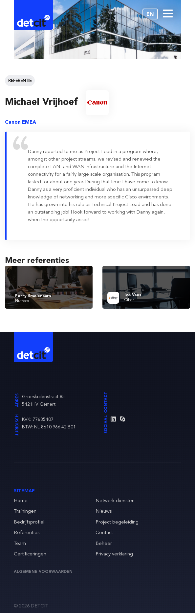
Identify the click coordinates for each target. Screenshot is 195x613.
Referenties (26, 532)
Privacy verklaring (114, 554)
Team (20, 543)
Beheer (104, 543)
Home (21, 500)
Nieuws (104, 511)
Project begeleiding (117, 522)
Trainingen (25, 511)
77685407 (43, 419)
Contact (104, 532)
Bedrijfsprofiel (29, 522)
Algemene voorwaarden (43, 572)
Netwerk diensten (115, 500)
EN (150, 14)
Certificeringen (30, 554)
